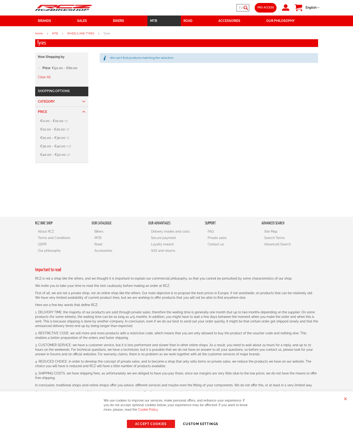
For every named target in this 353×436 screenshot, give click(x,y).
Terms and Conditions (54, 238)
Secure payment (163, 238)
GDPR (42, 244)
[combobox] (221, 7)
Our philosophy (49, 250)
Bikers (98, 231)
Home (39, 33)
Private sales (217, 238)
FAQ (211, 231)
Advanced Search (277, 244)
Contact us (216, 244)
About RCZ (46, 231)
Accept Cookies (151, 424)
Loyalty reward (162, 244)
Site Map (270, 231)
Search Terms (274, 238)
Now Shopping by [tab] (51, 57)
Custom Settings (200, 424)
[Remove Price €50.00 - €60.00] (39, 68)
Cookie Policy (148, 409)
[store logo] (63, 7)
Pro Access (265, 7)
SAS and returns (163, 250)
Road (98, 244)
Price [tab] (42, 112)
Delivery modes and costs (170, 231)
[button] (312, 7)
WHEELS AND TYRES (81, 33)
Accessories (103, 250)
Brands (44, 21)
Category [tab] (46, 101)
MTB (55, 33)
